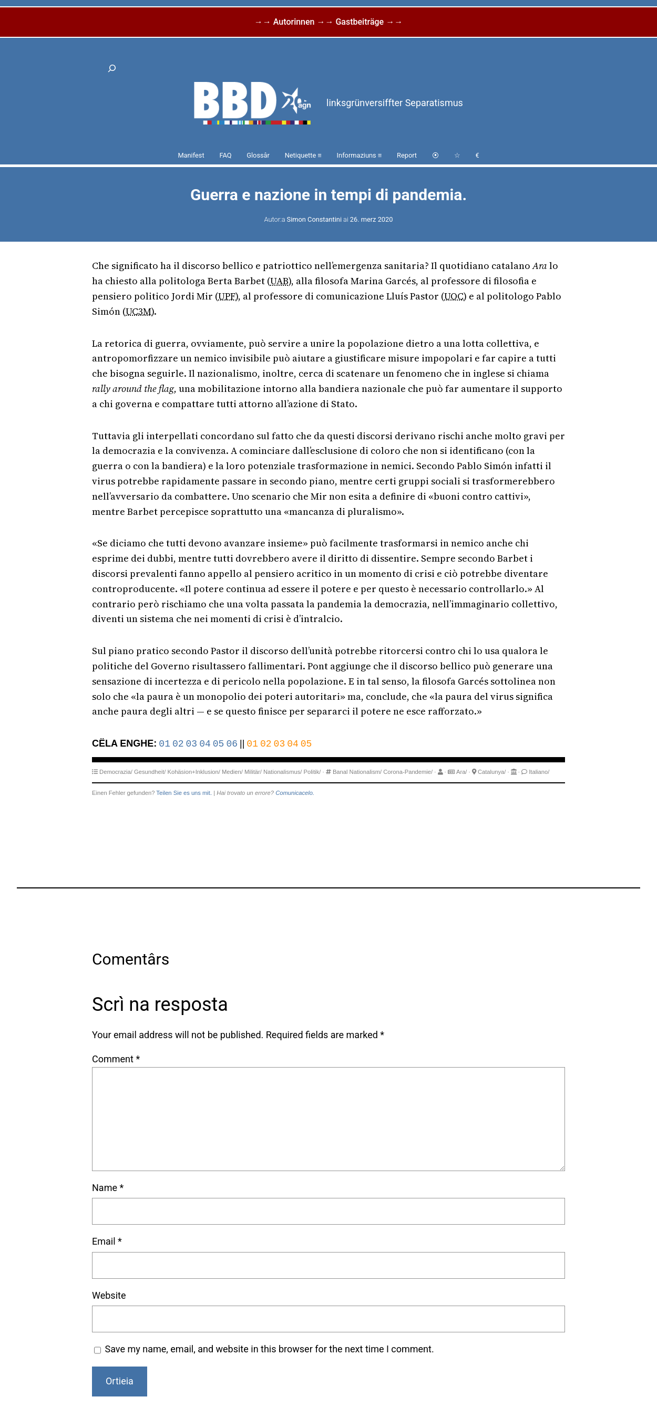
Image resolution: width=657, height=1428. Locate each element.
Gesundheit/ (150, 772)
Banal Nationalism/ (357, 772)
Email (107, 1241)
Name (108, 1187)
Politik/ (312, 772)
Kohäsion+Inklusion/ (193, 772)
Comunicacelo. (294, 793)
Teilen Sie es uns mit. (184, 793)
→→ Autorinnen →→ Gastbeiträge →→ (328, 22)
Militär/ (253, 772)
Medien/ (232, 772)
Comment (116, 1058)
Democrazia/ (115, 772)
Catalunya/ (492, 772)
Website (109, 1295)
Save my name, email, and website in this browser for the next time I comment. (269, 1348)
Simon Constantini (314, 219)
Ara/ (461, 772)
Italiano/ (539, 772)
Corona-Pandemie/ (408, 772)
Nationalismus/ (282, 772)
